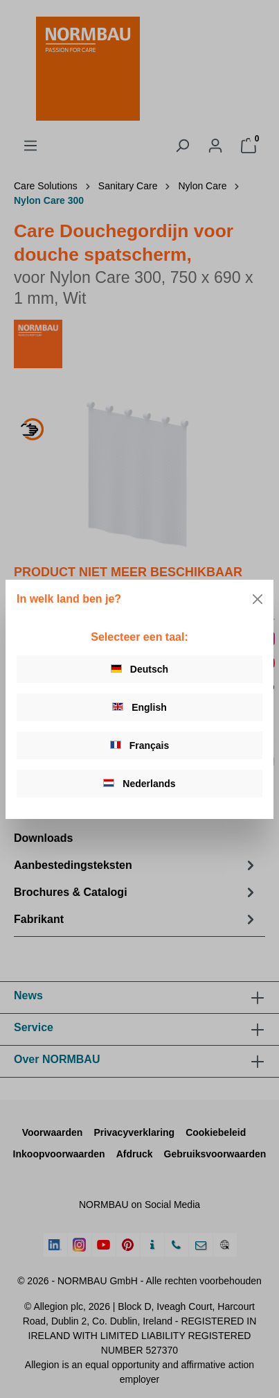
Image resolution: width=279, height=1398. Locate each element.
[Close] (257, 599)
